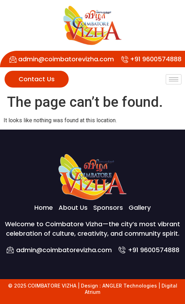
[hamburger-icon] (173, 79)
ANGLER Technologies (129, 286)
